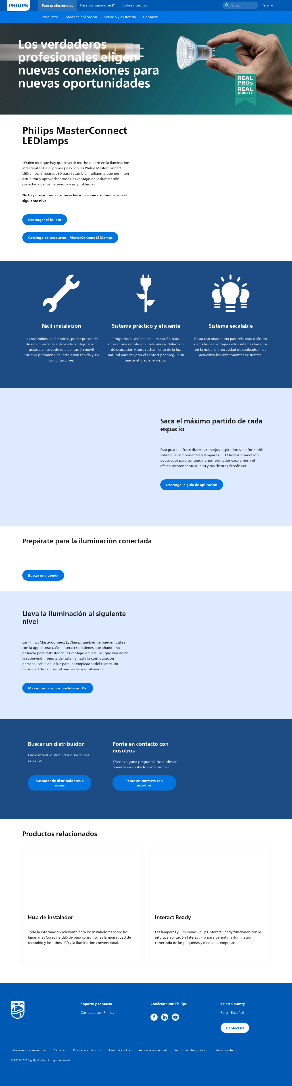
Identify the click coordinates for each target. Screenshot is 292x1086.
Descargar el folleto (44, 220)
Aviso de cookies (120, 1050)
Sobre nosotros (135, 5)
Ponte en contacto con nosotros (144, 783)
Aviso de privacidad (153, 1050)
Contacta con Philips (97, 1013)
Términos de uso (226, 1050)
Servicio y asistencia (120, 17)
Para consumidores (98, 5)
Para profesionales (57, 5)
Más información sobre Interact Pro (57, 688)
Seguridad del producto (191, 1050)
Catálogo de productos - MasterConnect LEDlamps (70, 237)
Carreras (60, 1050)
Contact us (235, 1028)
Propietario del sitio (87, 1050)
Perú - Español (232, 1013)
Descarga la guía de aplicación (191, 485)
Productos (50, 17)
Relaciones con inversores (29, 1050)
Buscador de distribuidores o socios (59, 783)
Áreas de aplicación (81, 17)
